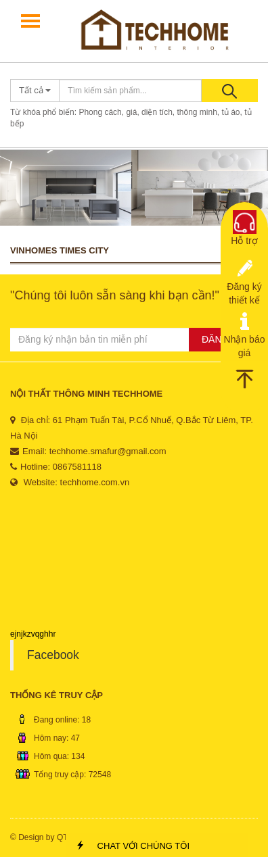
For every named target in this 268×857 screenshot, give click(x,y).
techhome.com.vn (95, 482)
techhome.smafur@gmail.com (107, 451)
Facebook (53, 655)
